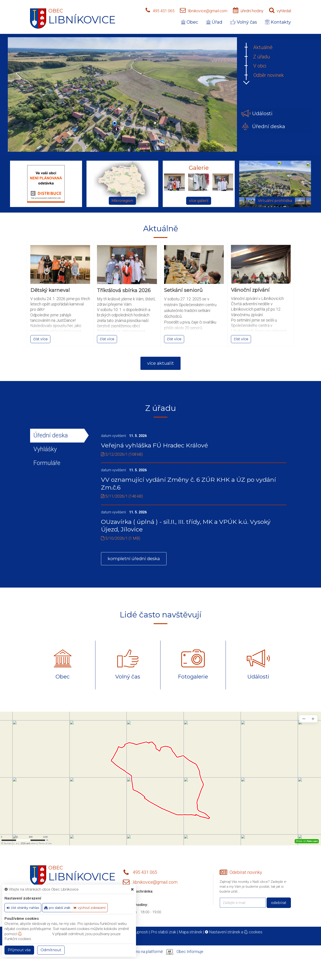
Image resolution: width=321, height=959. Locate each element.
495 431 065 (164, 10)
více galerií (198, 201)
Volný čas (243, 22)
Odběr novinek (268, 75)
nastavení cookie (34, 934)
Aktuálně (262, 47)
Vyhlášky (45, 449)
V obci (259, 66)
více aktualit (160, 363)
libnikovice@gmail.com (207, 10)
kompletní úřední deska (134, 558)
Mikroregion (122, 201)
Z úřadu (261, 56)
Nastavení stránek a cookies (233, 932)
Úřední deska (50, 435)
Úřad (214, 22)
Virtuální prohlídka (275, 201)
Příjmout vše (19, 950)
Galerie (199, 167)
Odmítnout (51, 950)
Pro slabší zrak (163, 932)
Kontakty (278, 22)
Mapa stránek (190, 932)
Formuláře (46, 463)
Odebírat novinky (246, 872)
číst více (40, 339)
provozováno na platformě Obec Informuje (160, 952)
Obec (189, 22)
